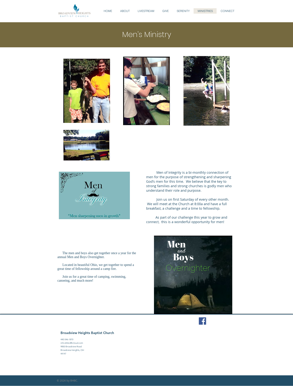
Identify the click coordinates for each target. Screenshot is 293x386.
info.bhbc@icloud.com (72, 342)
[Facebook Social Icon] (202, 321)
